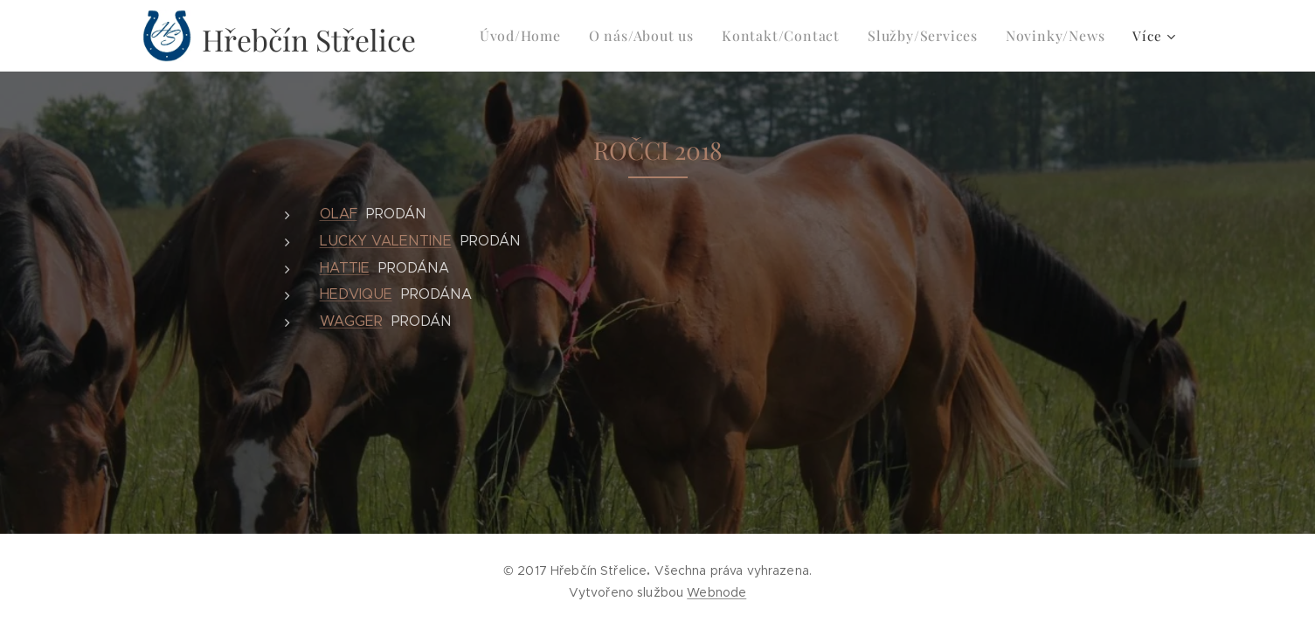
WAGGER (350, 321)
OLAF (337, 213)
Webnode (716, 592)
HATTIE (344, 267)
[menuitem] (550, 36)
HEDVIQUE (355, 294)
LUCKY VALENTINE (385, 240)
